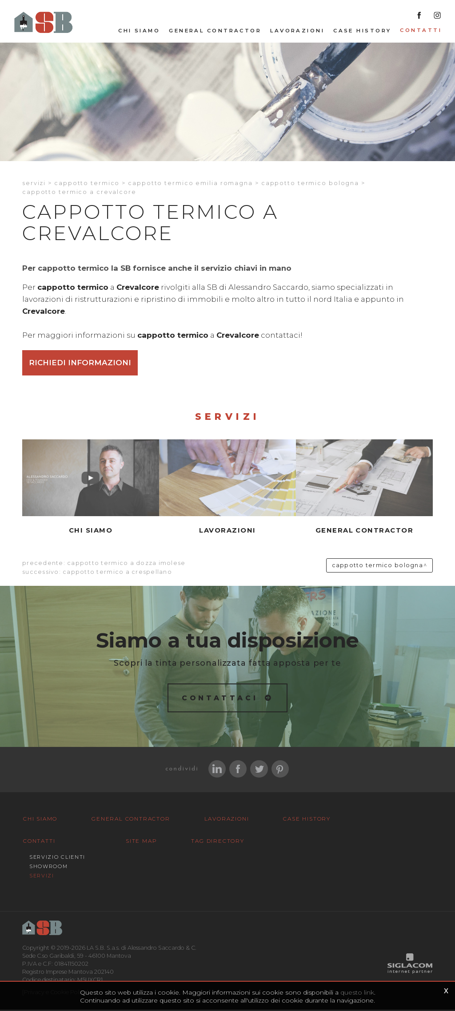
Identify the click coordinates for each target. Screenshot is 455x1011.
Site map (138, 842)
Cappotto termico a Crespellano (117, 572)
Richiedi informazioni (80, 363)
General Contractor (215, 31)
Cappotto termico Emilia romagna (190, 183)
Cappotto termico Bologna (310, 183)
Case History (362, 31)
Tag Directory (210, 842)
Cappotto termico (87, 183)
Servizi (34, 183)
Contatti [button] (421, 31)
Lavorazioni (297, 31)
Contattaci (220, 698)
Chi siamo (139, 31)
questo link (357, 992)
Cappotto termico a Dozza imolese (126, 564)
